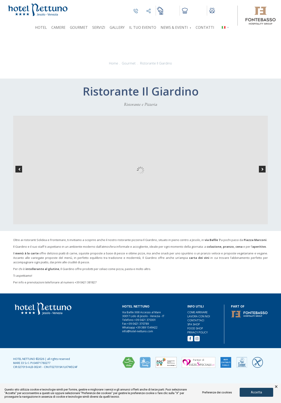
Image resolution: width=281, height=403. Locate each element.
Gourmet (79, 27)
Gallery (117, 27)
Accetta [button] (256, 392)
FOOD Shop (195, 328)
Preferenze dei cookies (217, 392)
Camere (58, 27)
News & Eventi (176, 27)
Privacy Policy (197, 332)
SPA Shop (193, 324)
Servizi (98, 27)
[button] (18, 169)
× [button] (276, 387)
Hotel (41, 27)
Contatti (205, 27)
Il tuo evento (142, 27)
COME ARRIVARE (197, 312)
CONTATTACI (195, 320)
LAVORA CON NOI (198, 316)
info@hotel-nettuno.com (137, 331)
